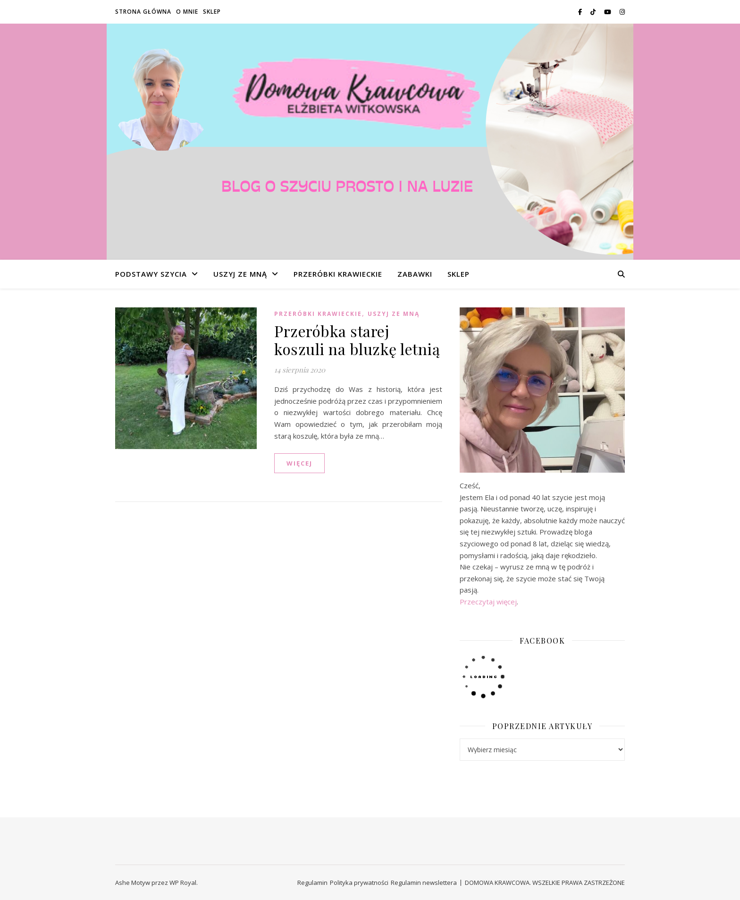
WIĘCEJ (299, 463)
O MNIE (187, 12)
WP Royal (182, 882)
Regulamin (312, 882)
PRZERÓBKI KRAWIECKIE (338, 274)
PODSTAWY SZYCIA (151, 274)
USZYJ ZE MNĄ (240, 274)
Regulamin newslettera (424, 882)
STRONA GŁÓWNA (143, 12)
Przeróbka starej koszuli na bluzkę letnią (357, 340)
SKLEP (212, 12)
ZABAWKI (414, 274)
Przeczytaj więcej (488, 601)
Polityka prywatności (359, 882)
